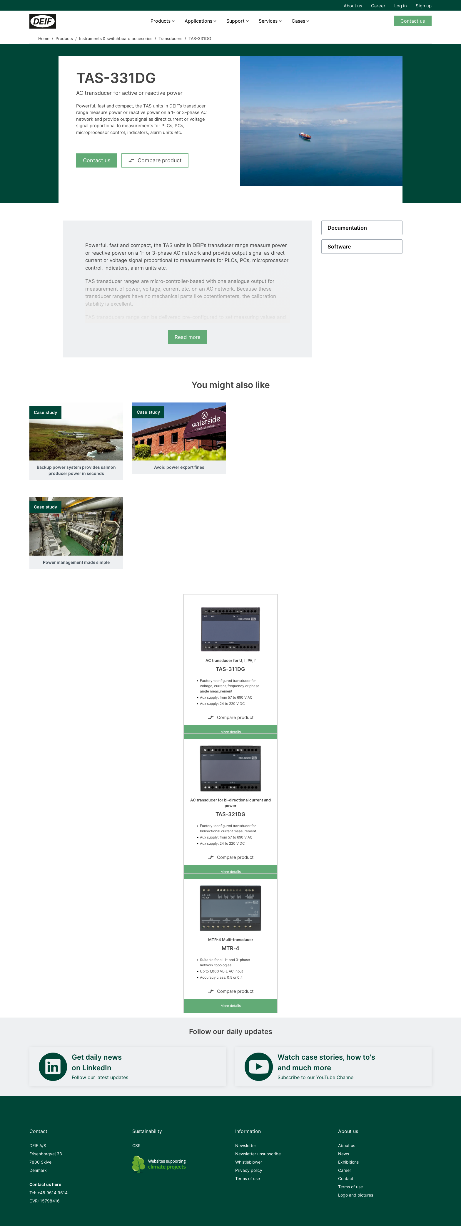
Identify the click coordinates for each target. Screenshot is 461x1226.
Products (161, 21)
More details (231, 732)
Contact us (412, 21)
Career (378, 6)
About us (353, 6)
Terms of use (247, 1178)
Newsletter (245, 1145)
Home (43, 38)
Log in (400, 6)
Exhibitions (348, 1161)
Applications (198, 21)
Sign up (424, 6)
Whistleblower (248, 1161)
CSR (136, 1145)
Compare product (155, 160)
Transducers (170, 38)
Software (339, 246)
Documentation (347, 228)
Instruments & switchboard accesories (115, 38)
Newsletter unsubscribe (258, 1153)
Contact (345, 1178)
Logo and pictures (355, 1194)
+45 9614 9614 (52, 1192)
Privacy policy (248, 1170)
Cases (298, 21)
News (343, 1153)
